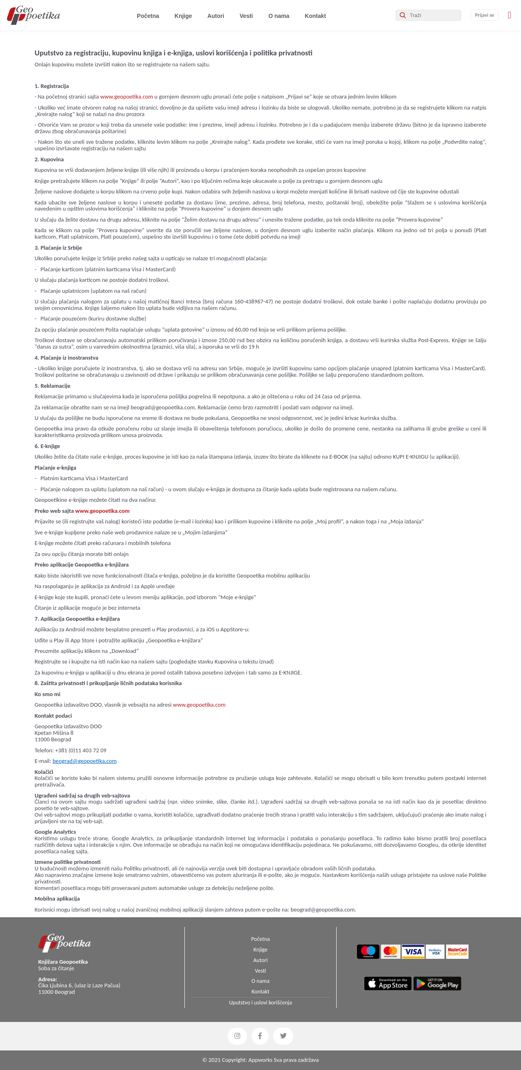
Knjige (183, 16)
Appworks (260, 1059)
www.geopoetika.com (126, 96)
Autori (216, 16)
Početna (149, 15)
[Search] (428, 15)
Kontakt (315, 16)
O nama (278, 16)
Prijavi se (484, 15)
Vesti (246, 16)
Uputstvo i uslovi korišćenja (260, 1002)
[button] (237, 1036)
